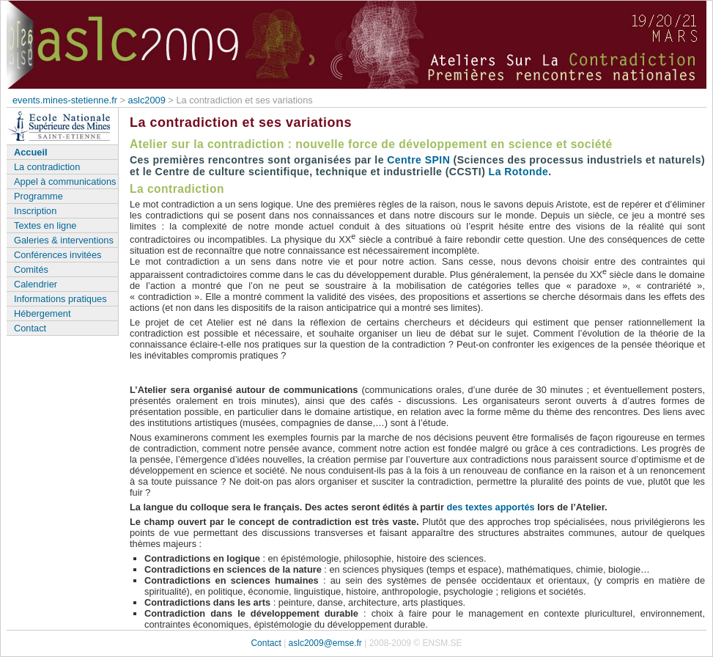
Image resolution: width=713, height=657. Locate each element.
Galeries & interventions (64, 240)
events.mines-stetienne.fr (64, 100)
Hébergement (42, 313)
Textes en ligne (45, 225)
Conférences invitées (58, 254)
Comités (31, 269)
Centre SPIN (418, 160)
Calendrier (35, 284)
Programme (38, 196)
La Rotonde (519, 171)
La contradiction (47, 166)
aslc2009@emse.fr (325, 643)
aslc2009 (147, 100)
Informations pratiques (60, 298)
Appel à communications (65, 181)
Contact (30, 328)
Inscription (35, 210)
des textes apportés (490, 507)
